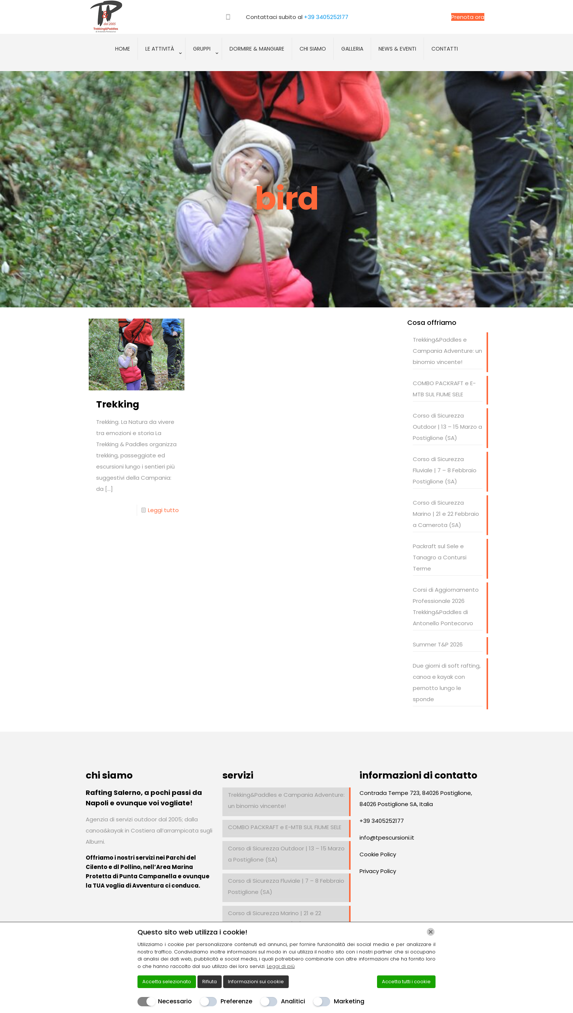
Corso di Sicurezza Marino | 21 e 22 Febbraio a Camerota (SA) (446, 514)
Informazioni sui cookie (256, 981)
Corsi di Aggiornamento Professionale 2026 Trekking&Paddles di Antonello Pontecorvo (446, 606)
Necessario (175, 1001)
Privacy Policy (378, 871)
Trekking (117, 404)
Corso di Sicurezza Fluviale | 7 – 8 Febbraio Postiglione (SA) (445, 470)
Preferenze (236, 1001)
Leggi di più (281, 966)
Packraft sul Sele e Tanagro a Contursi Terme (439, 557)
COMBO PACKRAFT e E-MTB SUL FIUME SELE (444, 388)
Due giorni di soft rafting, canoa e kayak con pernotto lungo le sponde (447, 682)
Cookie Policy (378, 854)
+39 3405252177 (326, 17)
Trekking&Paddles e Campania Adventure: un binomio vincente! (447, 351)
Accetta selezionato (166, 981)
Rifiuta (209, 981)
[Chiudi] (431, 932)
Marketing (349, 1001)
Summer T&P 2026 (438, 644)
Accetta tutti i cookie (406, 981)
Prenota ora (467, 17)
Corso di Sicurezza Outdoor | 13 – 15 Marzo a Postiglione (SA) (447, 427)
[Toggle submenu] (162, 67)
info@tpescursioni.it (387, 837)
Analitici (293, 1001)
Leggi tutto (163, 510)
